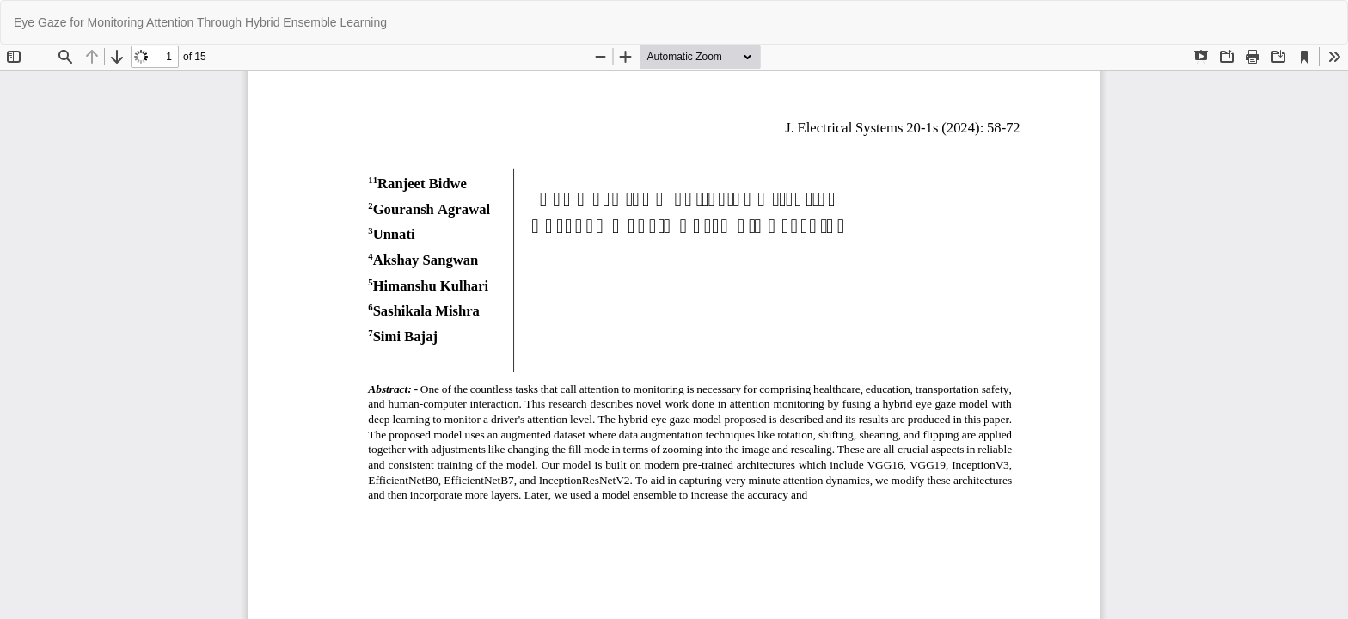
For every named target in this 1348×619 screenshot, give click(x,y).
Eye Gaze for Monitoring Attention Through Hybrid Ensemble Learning (200, 22)
